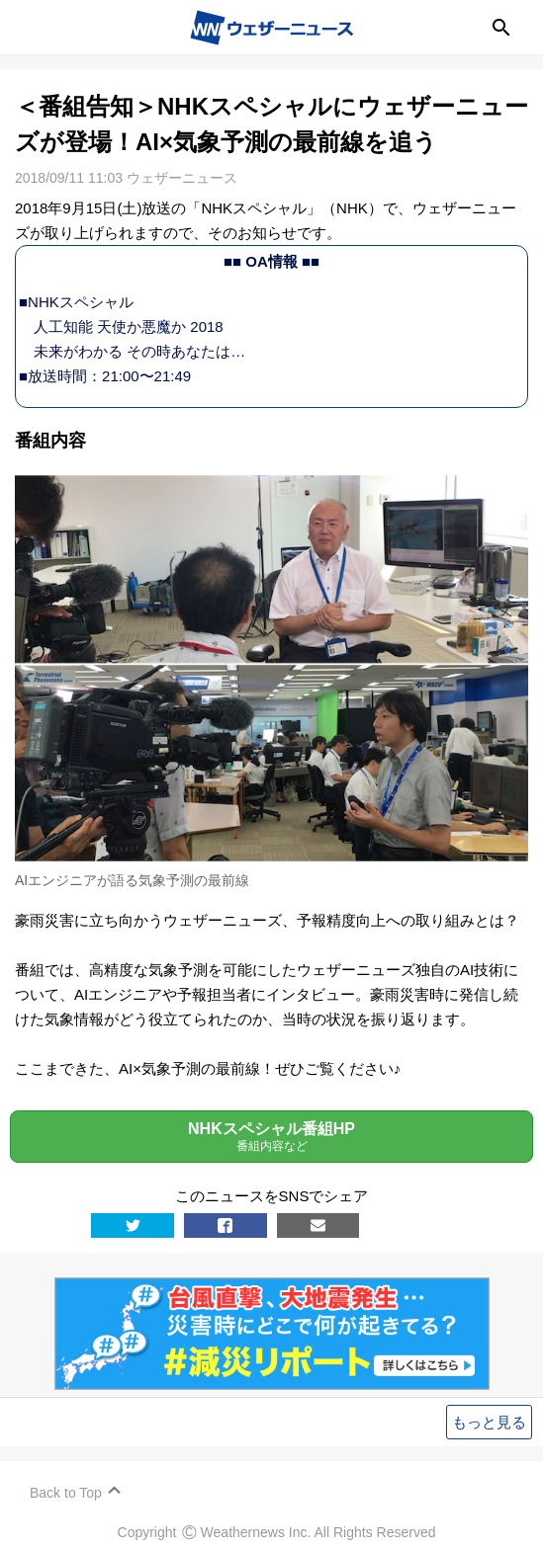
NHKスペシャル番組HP (271, 1136)
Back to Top (66, 1493)
